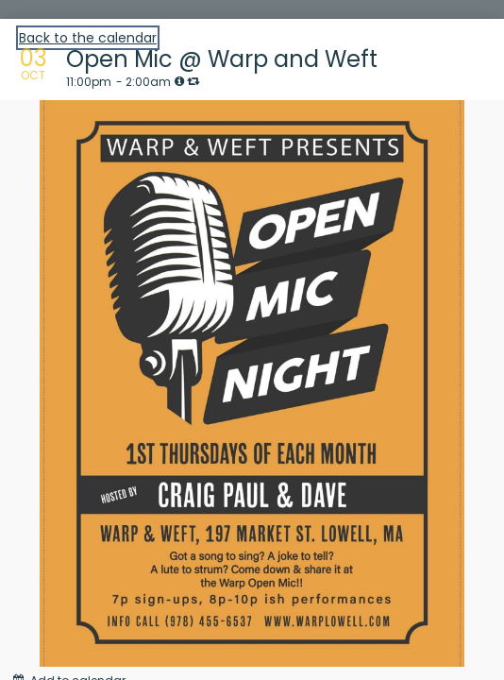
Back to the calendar (88, 37)
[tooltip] (179, 81)
